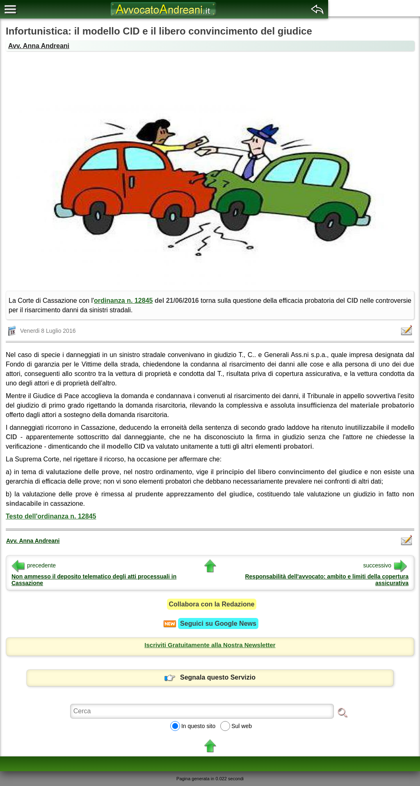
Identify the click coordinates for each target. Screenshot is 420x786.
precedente (33, 565)
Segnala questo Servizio (210, 677)
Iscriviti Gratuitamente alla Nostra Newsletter (209, 644)
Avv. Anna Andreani (38, 45)
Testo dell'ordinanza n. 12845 (51, 516)
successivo (385, 565)
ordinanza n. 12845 (123, 300)
